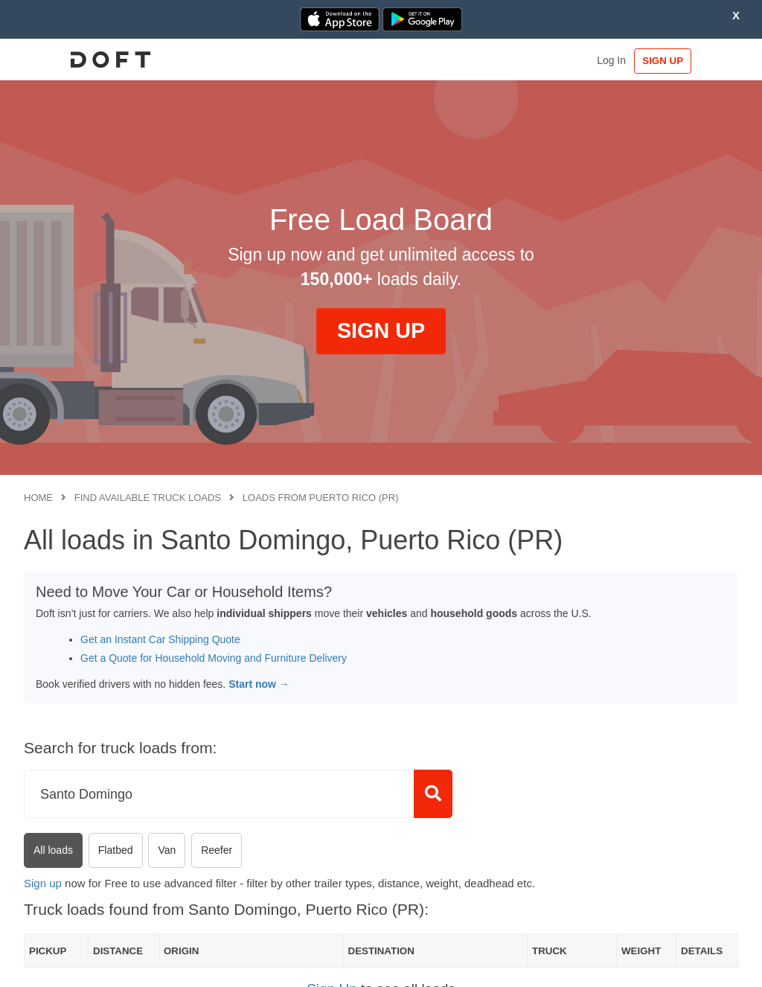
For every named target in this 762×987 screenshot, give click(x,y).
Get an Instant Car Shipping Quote (160, 639)
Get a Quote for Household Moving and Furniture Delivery (213, 658)
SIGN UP (692, 60)
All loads (53, 850)
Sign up (43, 883)
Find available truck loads (147, 497)
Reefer (216, 850)
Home (38, 497)
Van (167, 850)
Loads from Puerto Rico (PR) (321, 497)
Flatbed (115, 850)
